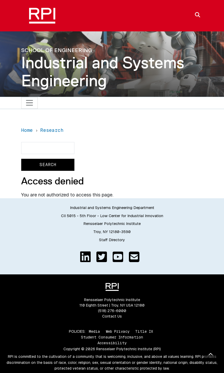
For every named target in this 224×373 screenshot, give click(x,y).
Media (94, 331)
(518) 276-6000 (112, 310)
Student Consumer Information (112, 337)
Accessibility (112, 343)
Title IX (144, 331)
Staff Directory (112, 240)
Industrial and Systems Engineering (102, 72)
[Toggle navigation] (29, 103)
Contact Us (112, 316)
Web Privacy (117, 331)
